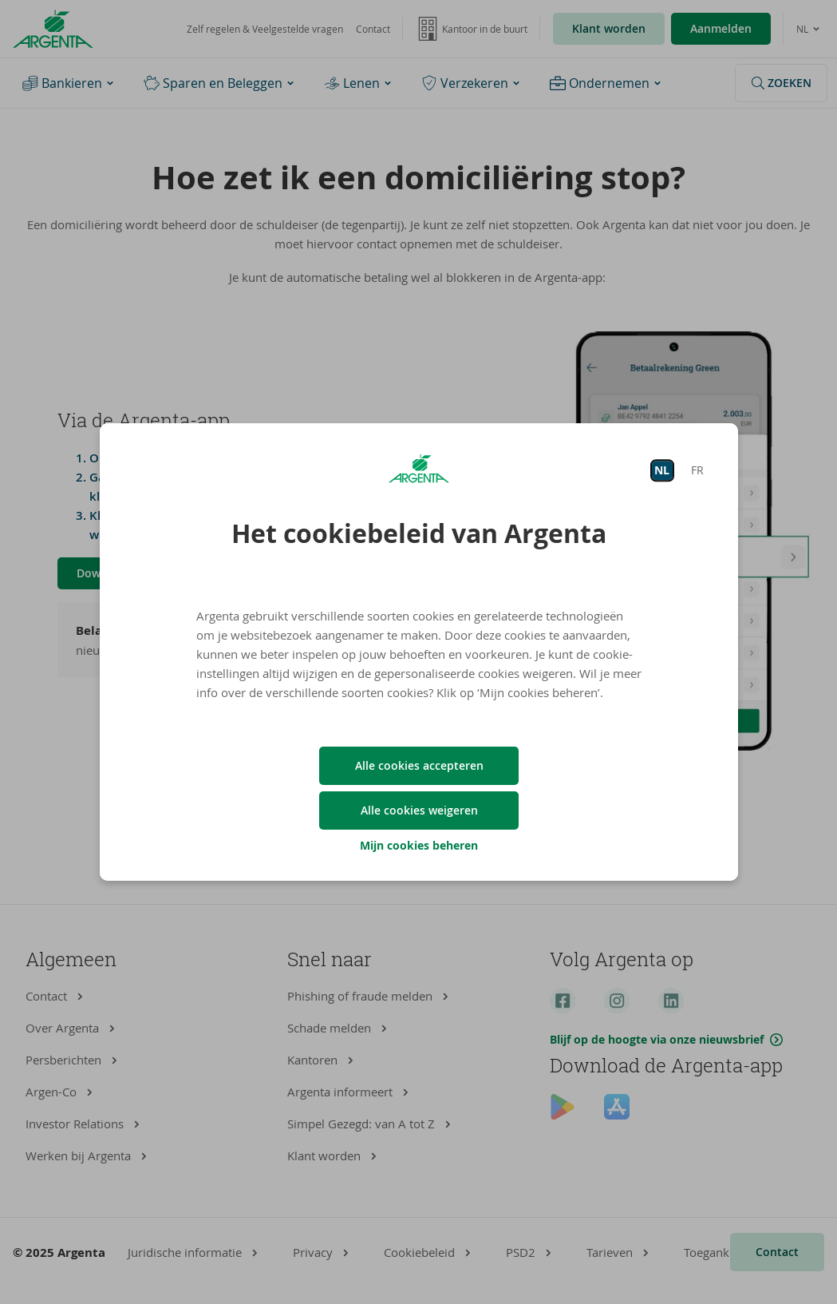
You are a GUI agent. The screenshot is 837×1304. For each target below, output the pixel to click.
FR (696, 470)
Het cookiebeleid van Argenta (418, 533)
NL (661, 470)
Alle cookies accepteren (418, 765)
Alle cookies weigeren (418, 810)
